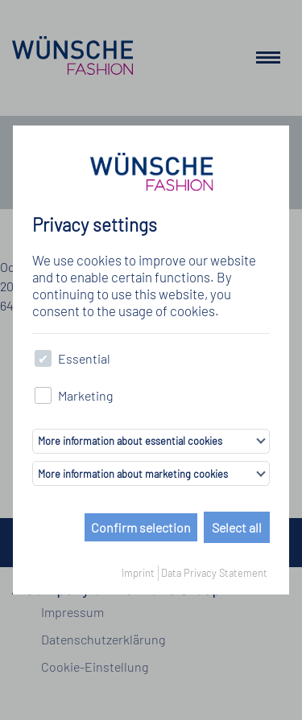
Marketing (74, 395)
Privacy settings (94, 225)
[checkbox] (43, 358)
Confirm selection (141, 527)
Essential (72, 358)
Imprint (138, 572)
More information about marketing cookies (133, 473)
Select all (237, 527)
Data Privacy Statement (214, 572)
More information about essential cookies (130, 440)
